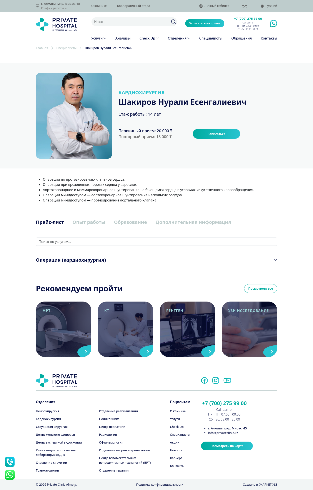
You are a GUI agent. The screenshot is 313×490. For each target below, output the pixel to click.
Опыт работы (88, 222)
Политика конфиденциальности (159, 484)
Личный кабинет (214, 6)
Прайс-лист (50, 222)
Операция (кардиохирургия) (71, 259)
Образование (130, 222)
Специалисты (66, 48)
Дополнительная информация (193, 222)
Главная (42, 48)
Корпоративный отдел (133, 5)
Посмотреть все (260, 288)
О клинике (99, 5)
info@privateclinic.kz (223, 433)
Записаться (216, 134)
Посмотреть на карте (226, 446)
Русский (268, 6)
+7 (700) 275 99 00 (248, 18)
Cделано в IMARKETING (260, 484)
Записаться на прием (204, 23)
